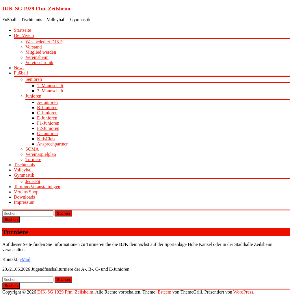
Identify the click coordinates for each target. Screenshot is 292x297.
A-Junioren (47, 102)
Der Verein (24, 35)
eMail (25, 259)
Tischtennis (24, 164)
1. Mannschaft (50, 85)
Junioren (33, 96)
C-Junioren (47, 112)
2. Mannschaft (50, 90)
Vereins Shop (26, 191)
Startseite (22, 30)
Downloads (24, 197)
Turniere (33, 159)
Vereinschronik (39, 62)
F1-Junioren (48, 123)
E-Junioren (47, 117)
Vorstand (33, 46)
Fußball (21, 72)
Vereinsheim (37, 57)
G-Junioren (47, 133)
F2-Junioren (48, 128)
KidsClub (46, 138)
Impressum (24, 202)
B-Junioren (47, 107)
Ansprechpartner (52, 143)
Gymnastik (24, 175)
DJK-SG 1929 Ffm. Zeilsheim (36, 8)
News (19, 67)
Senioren (33, 79)
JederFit (32, 181)
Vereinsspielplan (40, 154)
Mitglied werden (40, 52)
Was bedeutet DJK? (43, 41)
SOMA (32, 149)
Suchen (63, 213)
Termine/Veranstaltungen (37, 186)
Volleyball (23, 169)
